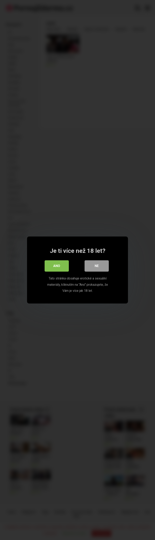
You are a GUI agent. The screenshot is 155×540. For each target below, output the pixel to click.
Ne (97, 266)
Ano (56, 266)
